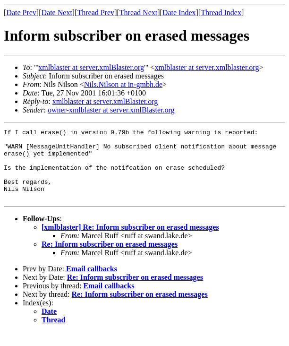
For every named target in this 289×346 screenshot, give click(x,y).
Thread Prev (95, 13)
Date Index (179, 13)
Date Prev (21, 13)
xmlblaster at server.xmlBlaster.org (91, 67)
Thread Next (138, 13)
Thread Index (221, 13)
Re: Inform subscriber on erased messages (110, 258)
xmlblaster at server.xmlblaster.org (206, 67)
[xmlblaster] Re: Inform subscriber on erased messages (130, 241)
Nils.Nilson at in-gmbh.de (123, 84)
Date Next (57, 13)
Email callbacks (91, 283)
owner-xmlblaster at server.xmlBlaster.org (111, 110)
